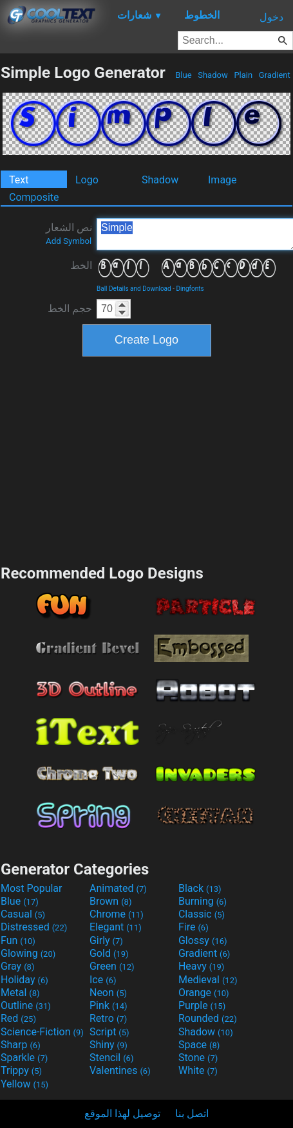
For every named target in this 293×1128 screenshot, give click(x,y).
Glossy (202, 940)
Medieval (208, 980)
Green (112, 966)
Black (200, 888)
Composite (34, 197)
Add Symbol (68, 241)
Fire (193, 927)
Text (18, 180)
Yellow (24, 1084)
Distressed (34, 927)
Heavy (201, 966)
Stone (198, 1057)
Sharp (21, 1045)
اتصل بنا (192, 1113)
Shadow (213, 75)
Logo (87, 180)
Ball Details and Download (134, 288)
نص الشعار (69, 233)
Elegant (116, 927)
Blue (183, 75)
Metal (20, 992)
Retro (108, 1018)
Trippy (21, 1070)
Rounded (207, 1018)
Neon (108, 992)
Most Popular (31, 888)
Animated (118, 888)
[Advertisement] (147, 459)
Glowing (28, 953)
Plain (243, 75)
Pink (109, 1005)
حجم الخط (70, 308)
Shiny (109, 1045)
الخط (81, 265)
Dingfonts (189, 288)
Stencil (111, 1057)
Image (222, 180)
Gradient (274, 75)
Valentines (120, 1070)
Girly (106, 940)
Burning (202, 901)
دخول (271, 17)
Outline (26, 1005)
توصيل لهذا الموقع (122, 1113)
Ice (103, 980)
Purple (201, 1005)
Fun (18, 940)
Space (199, 1045)
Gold (109, 953)
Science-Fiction (42, 1032)
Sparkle (24, 1057)
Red (18, 1018)
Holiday (24, 980)
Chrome (117, 914)
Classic (201, 914)
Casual (23, 914)
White (198, 1070)
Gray (17, 966)
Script (109, 1032)
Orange (203, 992)
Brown (110, 901)
